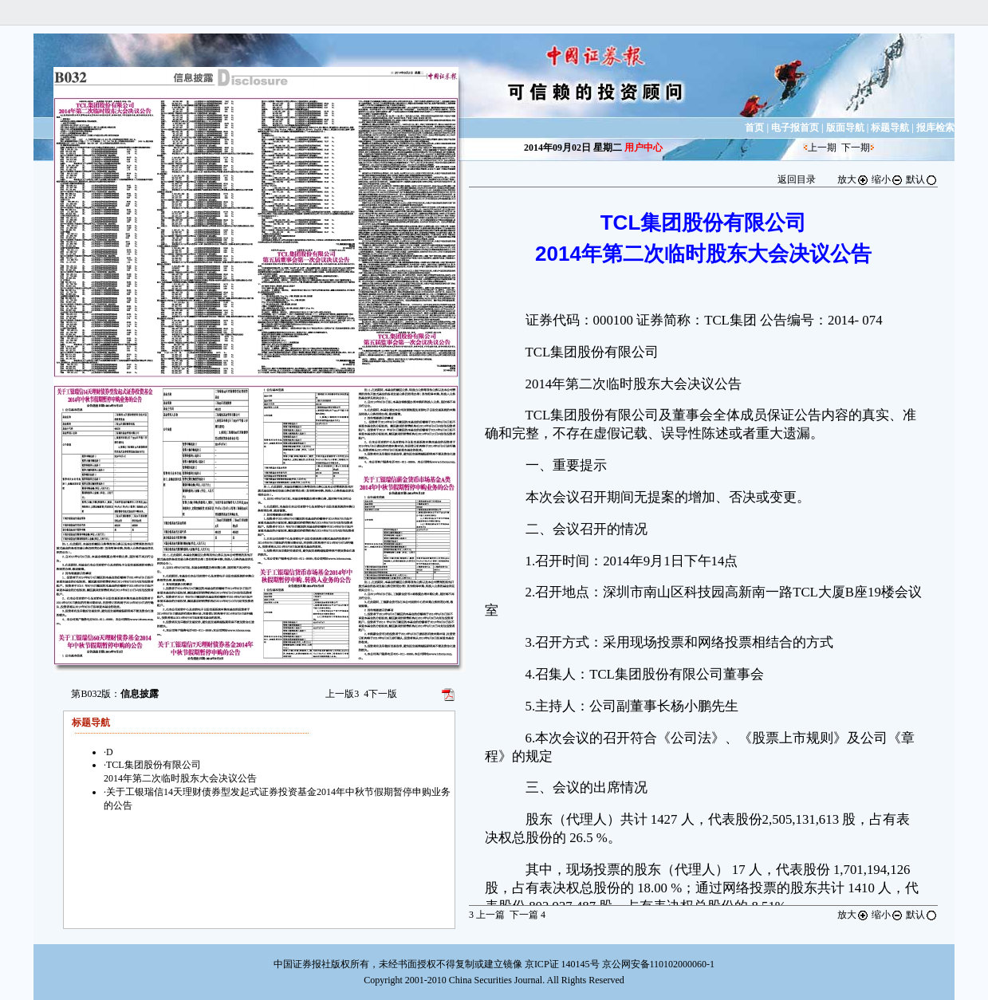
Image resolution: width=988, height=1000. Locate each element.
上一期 (822, 147)
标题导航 (890, 127)
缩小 (887, 179)
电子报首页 (795, 127)
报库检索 (935, 127)
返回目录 (796, 179)
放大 (853, 179)
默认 (922, 179)
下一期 (855, 147)
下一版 (380, 693)
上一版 (342, 693)
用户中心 (643, 147)
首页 (754, 127)
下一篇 (527, 914)
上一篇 (487, 914)
